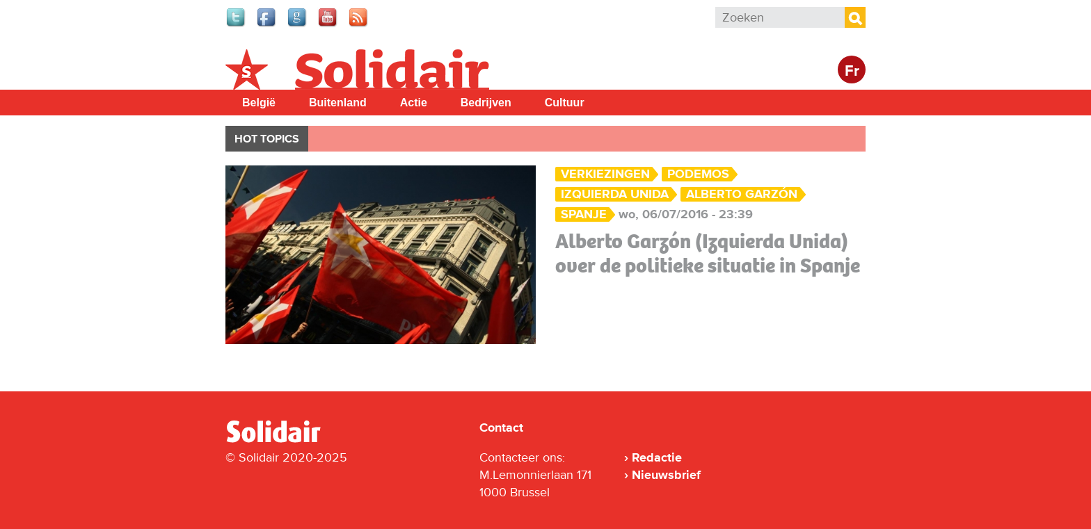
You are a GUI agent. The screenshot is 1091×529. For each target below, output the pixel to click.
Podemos (698, 174)
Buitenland (338, 102)
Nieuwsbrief (666, 474)
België (259, 102)
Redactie (657, 457)
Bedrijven (486, 102)
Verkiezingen (605, 174)
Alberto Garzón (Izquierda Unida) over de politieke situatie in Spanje (707, 253)
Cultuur (564, 102)
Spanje (584, 214)
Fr (852, 71)
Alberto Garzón (741, 194)
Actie (413, 102)
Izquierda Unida (615, 194)
